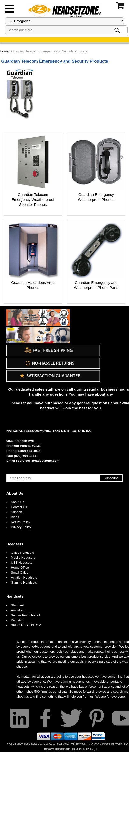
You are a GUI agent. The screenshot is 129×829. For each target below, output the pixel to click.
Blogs (15, 517)
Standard (17, 605)
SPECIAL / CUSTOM (26, 625)
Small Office (19, 572)
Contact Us (19, 507)
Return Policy (20, 522)
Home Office (20, 567)
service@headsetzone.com (38, 460)
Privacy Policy (21, 527)
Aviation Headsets (24, 577)
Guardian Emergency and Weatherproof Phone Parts (96, 285)
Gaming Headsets (24, 582)
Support (16, 512)
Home (4, 51)
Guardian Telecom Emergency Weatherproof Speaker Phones (33, 199)
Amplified (17, 610)
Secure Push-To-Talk (26, 615)
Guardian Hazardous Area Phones (32, 285)
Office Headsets (22, 552)
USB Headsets (21, 562)
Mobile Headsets (23, 557)
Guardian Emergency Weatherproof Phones (96, 197)
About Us (14, 493)
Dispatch (17, 620)
